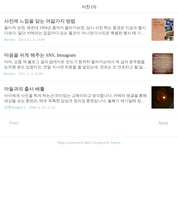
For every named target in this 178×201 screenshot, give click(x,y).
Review (9, 39)
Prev (11, 123)
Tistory (115, 143)
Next (166, 123)
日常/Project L (15, 107)
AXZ (87, 143)
